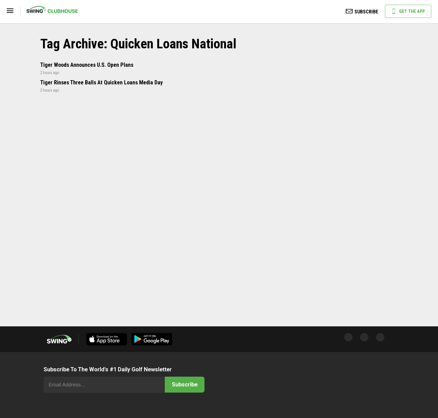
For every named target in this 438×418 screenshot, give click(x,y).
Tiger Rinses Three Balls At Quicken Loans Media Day (101, 82)
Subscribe (184, 384)
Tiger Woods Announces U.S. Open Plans (86, 64)
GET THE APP (408, 11)
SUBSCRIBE (362, 12)
